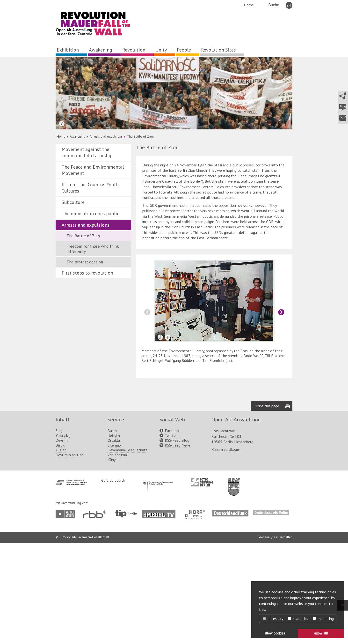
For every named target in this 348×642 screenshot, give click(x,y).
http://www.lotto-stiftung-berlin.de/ (202, 482)
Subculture (73, 202)
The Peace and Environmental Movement (93, 170)
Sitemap (114, 445)
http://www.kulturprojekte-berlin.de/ (67, 514)
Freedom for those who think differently (92, 249)
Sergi (59, 430)
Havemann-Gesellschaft (127, 450)
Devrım (62, 440)
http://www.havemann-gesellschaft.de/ (71, 482)
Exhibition (68, 50)
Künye (112, 459)
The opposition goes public (90, 213)
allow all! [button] (321, 633)
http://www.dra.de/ (196, 512)
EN (289, 5)
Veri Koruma (117, 454)
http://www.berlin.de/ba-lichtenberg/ (234, 483)
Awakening (100, 50)
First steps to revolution (87, 273)
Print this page (267, 405)
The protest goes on (84, 262)
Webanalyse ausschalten (275, 537)
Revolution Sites (218, 50)
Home (249, 4)
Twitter (171, 435)
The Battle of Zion (83, 236)
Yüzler (61, 450)
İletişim (114, 435)
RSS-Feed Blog (177, 440)
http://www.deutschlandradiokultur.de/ (271, 512)
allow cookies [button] (274, 633)
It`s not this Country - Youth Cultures (90, 187)
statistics (298, 618)
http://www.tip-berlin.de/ (126, 513)
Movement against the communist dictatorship (87, 152)
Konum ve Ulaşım (225, 449)
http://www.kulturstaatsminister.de (158, 480)
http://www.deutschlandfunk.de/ (230, 512)
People (184, 50)
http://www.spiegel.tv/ (160, 512)
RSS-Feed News (178, 445)
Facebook (173, 430)
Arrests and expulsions (106, 136)
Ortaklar (114, 440)
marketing (323, 618)
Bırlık (60, 445)
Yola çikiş (63, 435)
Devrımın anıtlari (70, 454)
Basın (112, 430)
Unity (161, 50)
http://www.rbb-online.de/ (95, 514)
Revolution (133, 50)
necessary (273, 618)
